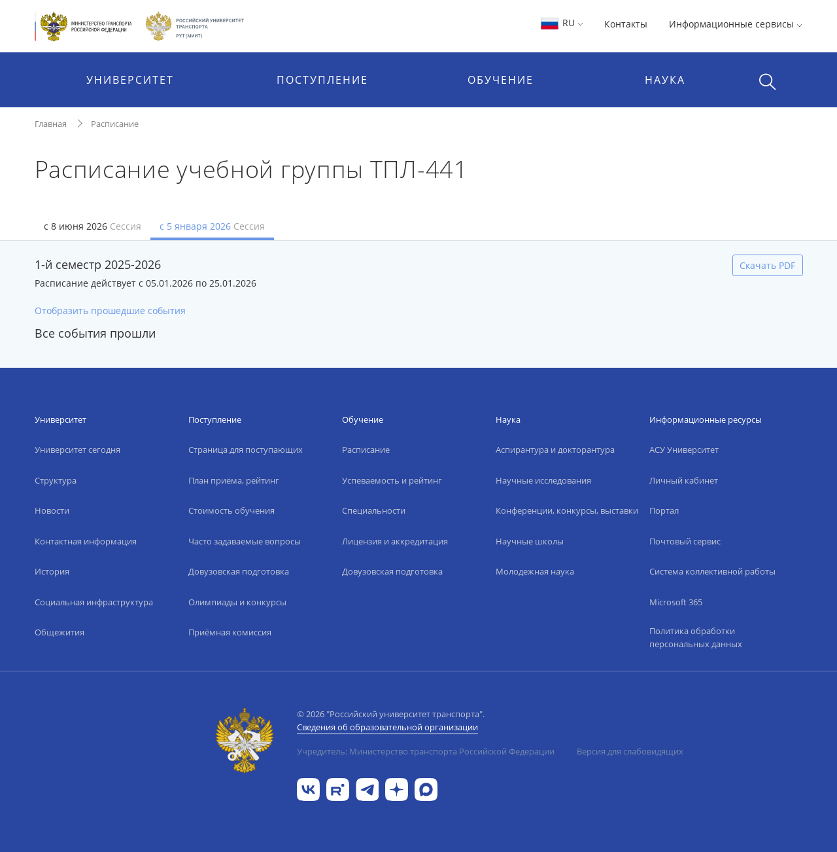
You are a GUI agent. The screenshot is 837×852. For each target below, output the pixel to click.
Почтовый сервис (685, 541)
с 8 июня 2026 (92, 226)
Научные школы (530, 541)
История (52, 571)
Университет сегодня (77, 449)
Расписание (115, 124)
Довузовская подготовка (238, 571)
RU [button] (561, 22)
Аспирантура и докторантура (555, 449)
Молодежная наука (535, 571)
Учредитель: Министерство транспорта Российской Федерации (426, 751)
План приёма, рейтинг (233, 480)
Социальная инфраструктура (94, 602)
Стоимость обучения (231, 510)
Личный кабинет (683, 480)
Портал (664, 510)
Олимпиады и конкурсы (237, 602)
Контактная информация (86, 541)
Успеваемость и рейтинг (392, 480)
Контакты (625, 24)
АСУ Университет (684, 449)
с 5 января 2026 (212, 226)
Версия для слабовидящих (630, 751)
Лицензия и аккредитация (395, 541)
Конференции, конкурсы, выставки (567, 510)
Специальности (373, 510)
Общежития (59, 632)
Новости (52, 510)
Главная (51, 124)
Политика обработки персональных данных (695, 637)
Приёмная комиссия (229, 632)
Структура (56, 480)
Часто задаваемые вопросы (244, 541)
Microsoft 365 (675, 602)
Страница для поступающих (245, 449)
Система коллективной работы (712, 571)
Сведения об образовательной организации (387, 727)
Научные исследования (543, 480)
